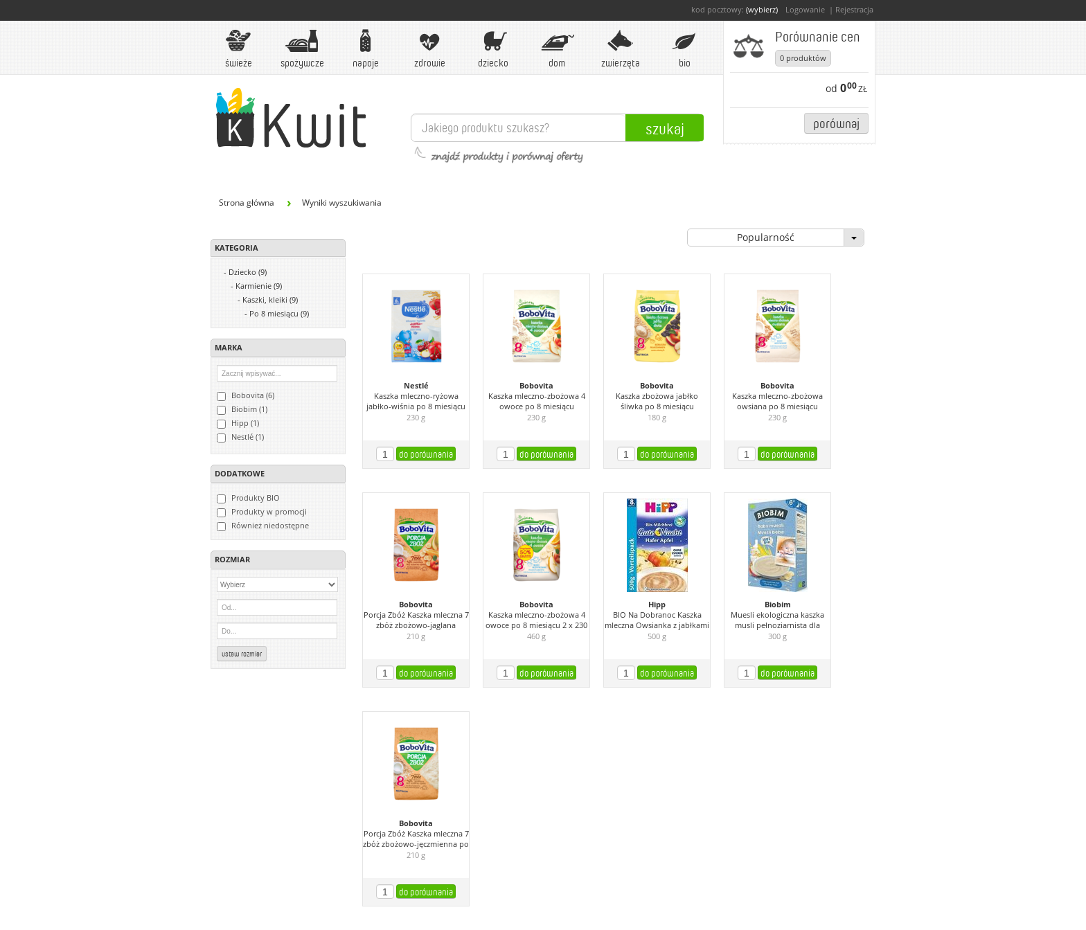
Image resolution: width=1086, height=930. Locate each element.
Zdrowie (429, 48)
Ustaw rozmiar (242, 654)
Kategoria (236, 247)
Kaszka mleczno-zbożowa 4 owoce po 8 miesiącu (536, 401)
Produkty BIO (248, 497)
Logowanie (805, 9)
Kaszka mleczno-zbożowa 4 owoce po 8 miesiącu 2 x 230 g (536, 620)
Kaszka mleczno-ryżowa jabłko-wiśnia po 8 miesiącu (415, 401)
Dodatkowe (240, 473)
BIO (684, 48)
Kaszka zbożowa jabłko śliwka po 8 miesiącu (657, 401)
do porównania (426, 453)
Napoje (365, 48)
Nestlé (416, 386)
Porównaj (836, 123)
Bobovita (536, 386)
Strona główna (246, 202)
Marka (228, 347)
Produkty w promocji (262, 511)
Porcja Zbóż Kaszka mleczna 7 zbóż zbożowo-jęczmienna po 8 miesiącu (416, 839)
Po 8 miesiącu (279, 313)
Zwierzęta (620, 48)
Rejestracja (854, 9)
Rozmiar (232, 559)
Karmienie (258, 285)
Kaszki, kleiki (270, 299)
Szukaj (665, 128)
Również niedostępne (263, 525)
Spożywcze (302, 48)
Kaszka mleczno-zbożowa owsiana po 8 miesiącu (777, 401)
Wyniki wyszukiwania (342, 202)
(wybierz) (762, 9)
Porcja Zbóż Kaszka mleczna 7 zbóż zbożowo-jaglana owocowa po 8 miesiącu (416, 620)
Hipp (657, 604)
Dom (557, 48)
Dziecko (493, 48)
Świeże (238, 48)
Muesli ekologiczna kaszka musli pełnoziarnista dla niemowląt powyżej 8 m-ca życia (778, 620)
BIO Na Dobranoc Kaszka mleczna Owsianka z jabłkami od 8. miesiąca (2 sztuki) (657, 620)
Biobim (778, 604)
